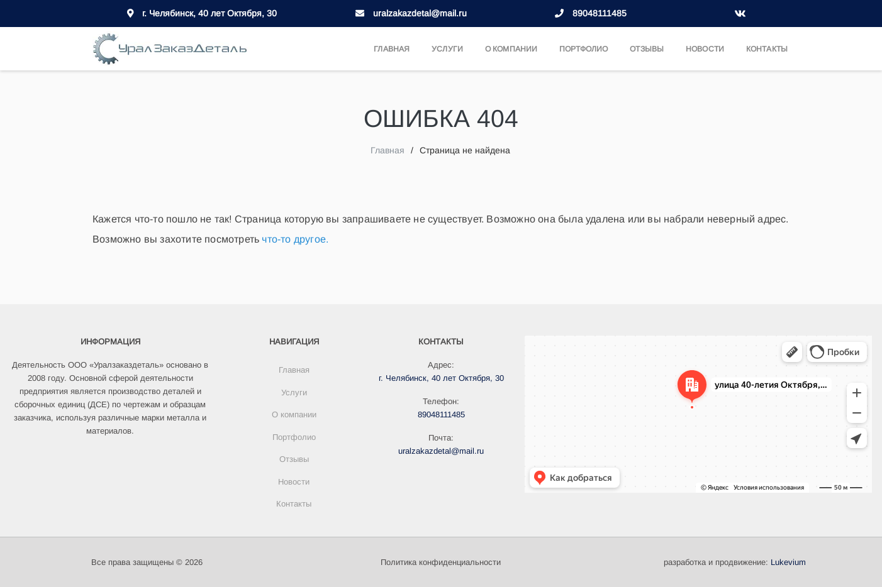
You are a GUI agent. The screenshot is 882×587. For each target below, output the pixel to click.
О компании (511, 49)
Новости (705, 49)
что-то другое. (295, 238)
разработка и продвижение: (735, 562)
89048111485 (599, 13)
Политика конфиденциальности (441, 562)
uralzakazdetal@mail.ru (420, 13)
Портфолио (583, 49)
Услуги (447, 49)
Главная (392, 49)
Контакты (767, 49)
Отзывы (647, 49)
